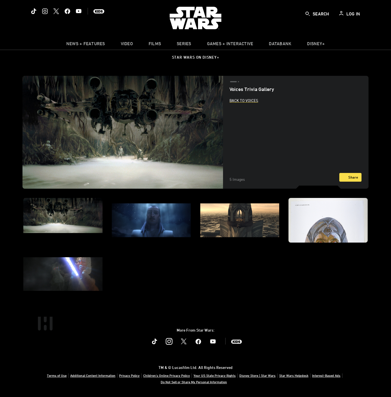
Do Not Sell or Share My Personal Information (194, 382)
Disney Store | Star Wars (257, 375)
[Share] (350, 177)
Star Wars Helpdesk (293, 375)
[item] (85, 45)
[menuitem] (127, 45)
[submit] (307, 13)
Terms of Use (57, 375)
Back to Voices (243, 100)
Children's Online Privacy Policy (166, 375)
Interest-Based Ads (326, 375)
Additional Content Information (92, 375)
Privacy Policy (129, 375)
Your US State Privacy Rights (215, 375)
